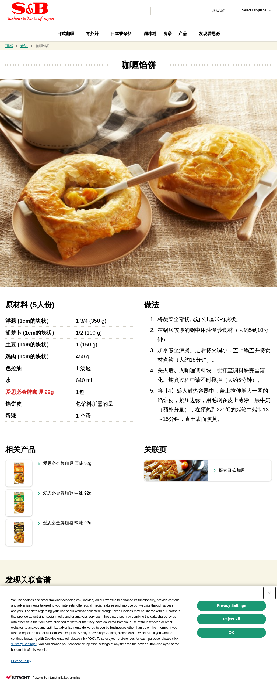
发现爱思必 (209, 33)
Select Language (254, 10)
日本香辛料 (121, 33)
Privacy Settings (231, 622)
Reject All (231, 635)
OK (231, 648)
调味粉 (149, 33)
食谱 (167, 33)
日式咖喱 (65, 33)
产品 (182, 33)
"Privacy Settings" (24, 660)
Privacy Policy (21, 677)
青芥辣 (92, 33)
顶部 (9, 46)
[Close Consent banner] (269, 609)
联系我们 (218, 10)
